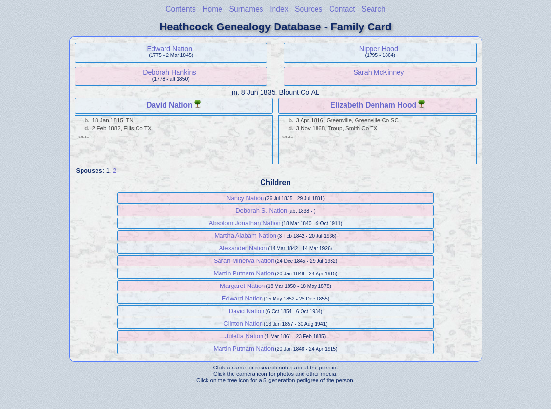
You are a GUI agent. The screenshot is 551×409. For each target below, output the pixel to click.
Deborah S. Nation (261, 210)
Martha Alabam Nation (245, 235)
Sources (308, 9)
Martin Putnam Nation (243, 273)
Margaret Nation (242, 285)
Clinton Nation (243, 323)
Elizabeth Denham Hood (373, 105)
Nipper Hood (378, 49)
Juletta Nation (244, 336)
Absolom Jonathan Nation (245, 223)
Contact (342, 9)
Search (373, 9)
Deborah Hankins (169, 72)
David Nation (169, 105)
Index (279, 9)
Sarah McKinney (378, 72)
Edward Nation (170, 49)
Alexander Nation (243, 248)
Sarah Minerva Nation (244, 260)
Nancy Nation (245, 198)
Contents (180, 9)
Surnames (246, 9)
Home (212, 9)
